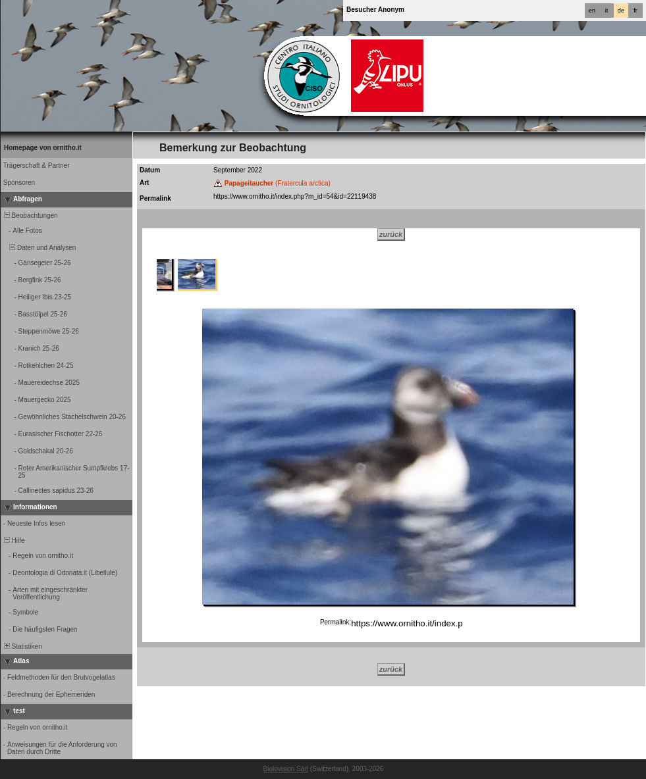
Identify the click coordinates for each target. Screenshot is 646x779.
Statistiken (22, 646)
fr (635, 10)
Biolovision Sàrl (285, 768)
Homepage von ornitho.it (43, 147)
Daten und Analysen (39, 247)
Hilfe (13, 540)
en (592, 10)
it (606, 10)
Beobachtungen (30, 215)
